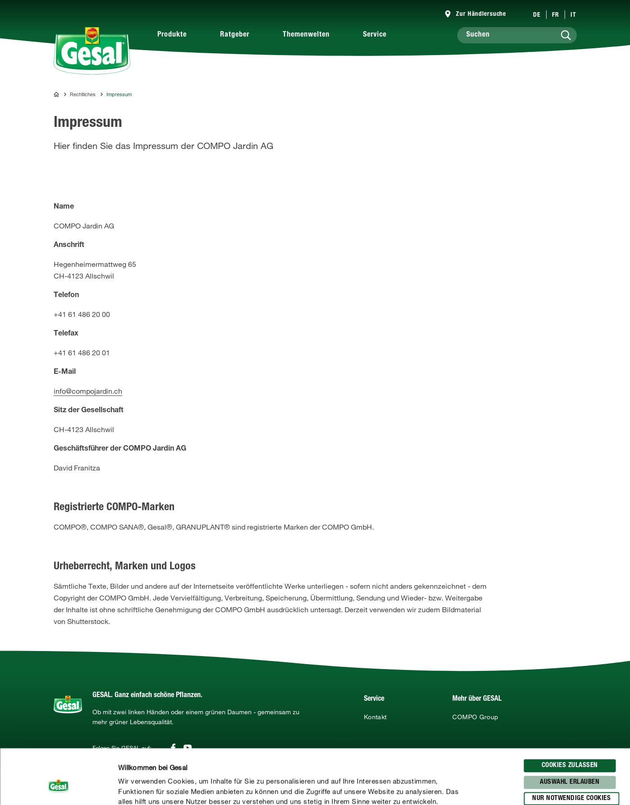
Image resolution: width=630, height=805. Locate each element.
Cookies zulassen (570, 714)
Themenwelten (306, 35)
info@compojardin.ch (88, 391)
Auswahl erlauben (569, 730)
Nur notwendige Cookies (571, 747)
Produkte (172, 35)
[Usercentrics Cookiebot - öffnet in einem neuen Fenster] (58, 787)
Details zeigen (469, 787)
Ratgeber (234, 35)
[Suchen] (517, 35)
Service (374, 35)
